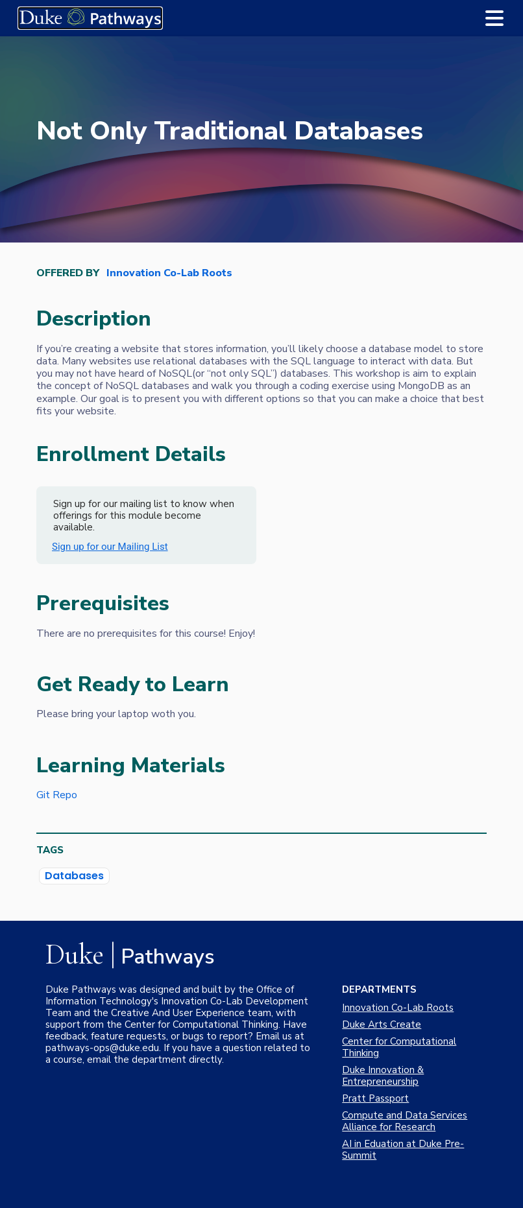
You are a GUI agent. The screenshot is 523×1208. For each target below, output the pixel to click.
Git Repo (56, 795)
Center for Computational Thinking (399, 1047)
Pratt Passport (375, 1098)
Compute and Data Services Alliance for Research (404, 1121)
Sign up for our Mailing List (110, 546)
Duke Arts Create (381, 1024)
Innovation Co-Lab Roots (169, 273)
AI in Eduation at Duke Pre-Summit (403, 1149)
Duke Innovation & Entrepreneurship (383, 1075)
